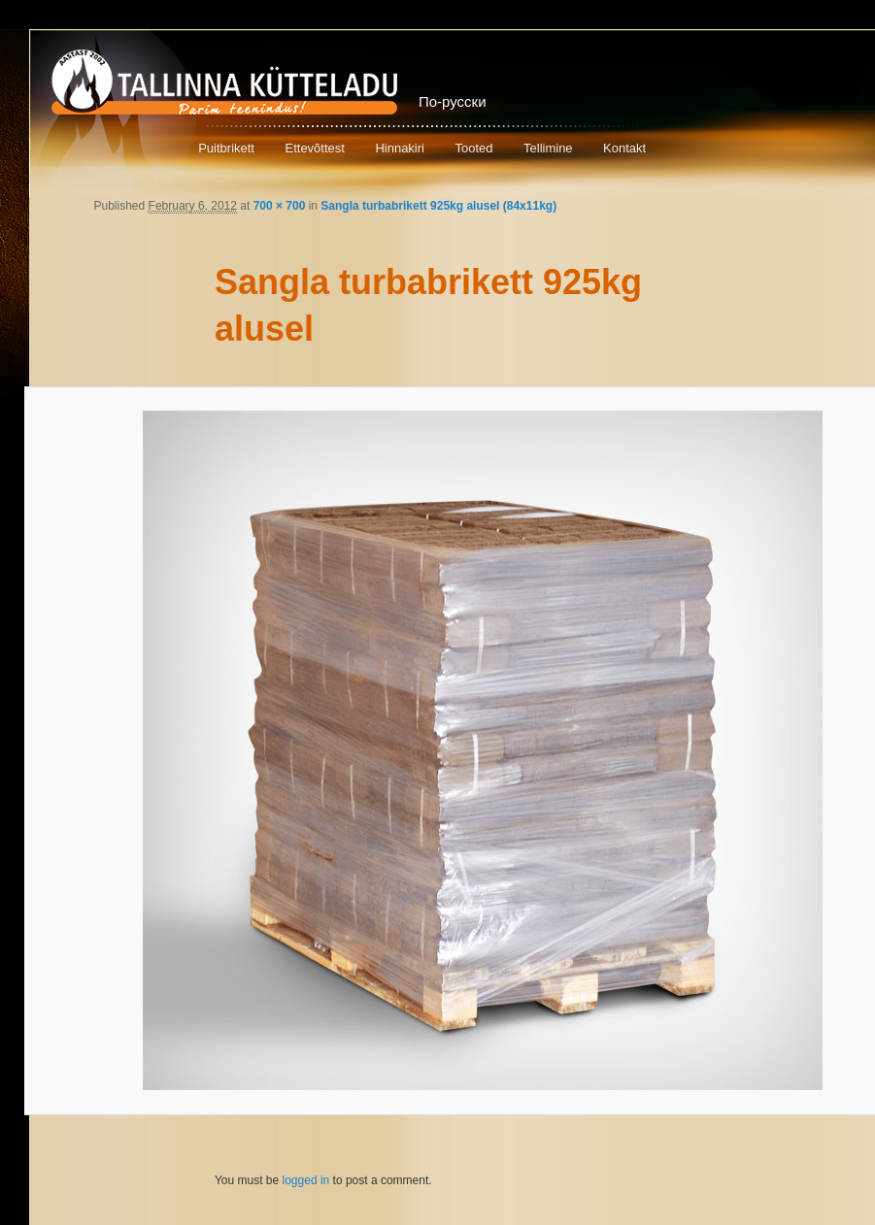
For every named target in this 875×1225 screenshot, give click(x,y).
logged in (306, 1180)
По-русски (453, 101)
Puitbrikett (226, 148)
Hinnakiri (399, 148)
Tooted (473, 148)
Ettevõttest (314, 148)
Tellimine (548, 148)
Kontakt (624, 148)
